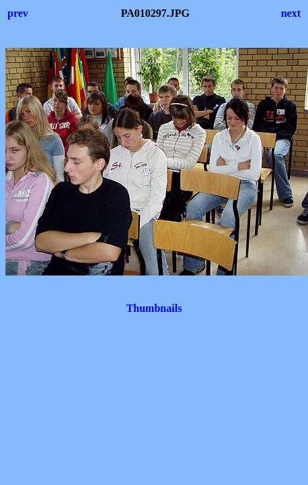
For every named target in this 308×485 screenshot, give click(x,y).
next (291, 13)
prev (17, 13)
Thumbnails (154, 308)
